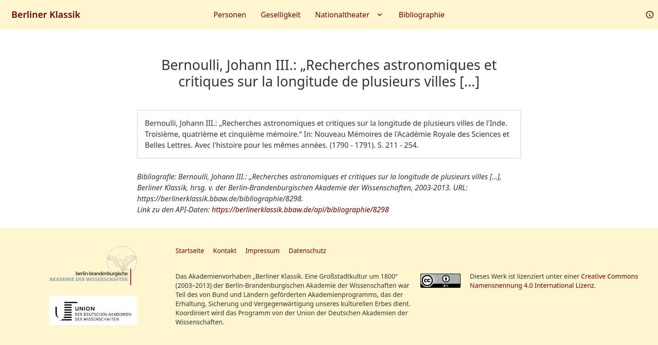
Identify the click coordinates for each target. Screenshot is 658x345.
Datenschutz (307, 250)
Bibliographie (422, 15)
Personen (229, 15)
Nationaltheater (349, 15)
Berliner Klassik (45, 14)
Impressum (262, 250)
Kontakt (224, 250)
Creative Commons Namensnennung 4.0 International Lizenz (554, 281)
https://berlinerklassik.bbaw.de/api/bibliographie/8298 (300, 210)
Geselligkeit (281, 15)
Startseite (189, 250)
